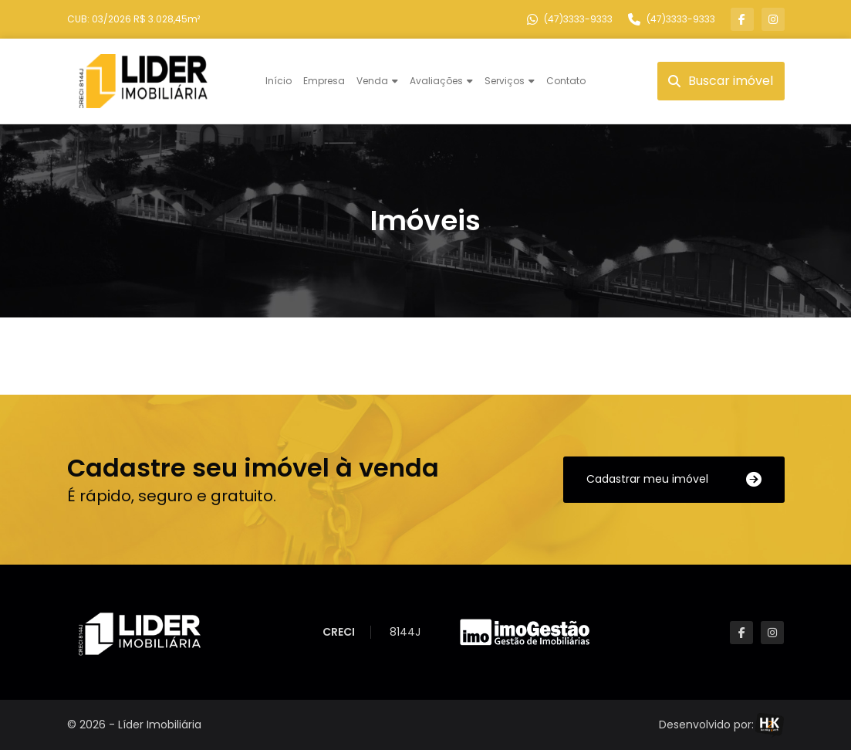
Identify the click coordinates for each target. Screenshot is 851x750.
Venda (372, 80)
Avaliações (436, 80)
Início (278, 80)
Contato (566, 80)
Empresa (324, 80)
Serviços (505, 80)
